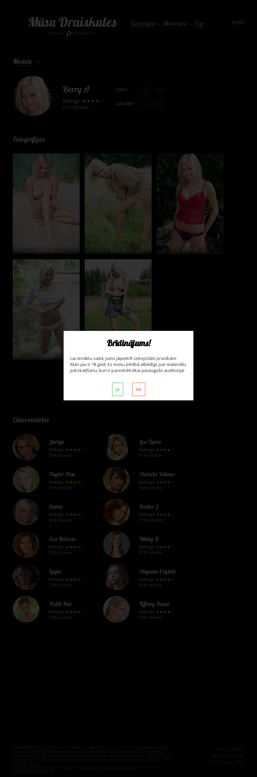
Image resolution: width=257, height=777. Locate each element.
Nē (139, 389)
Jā (117, 389)
